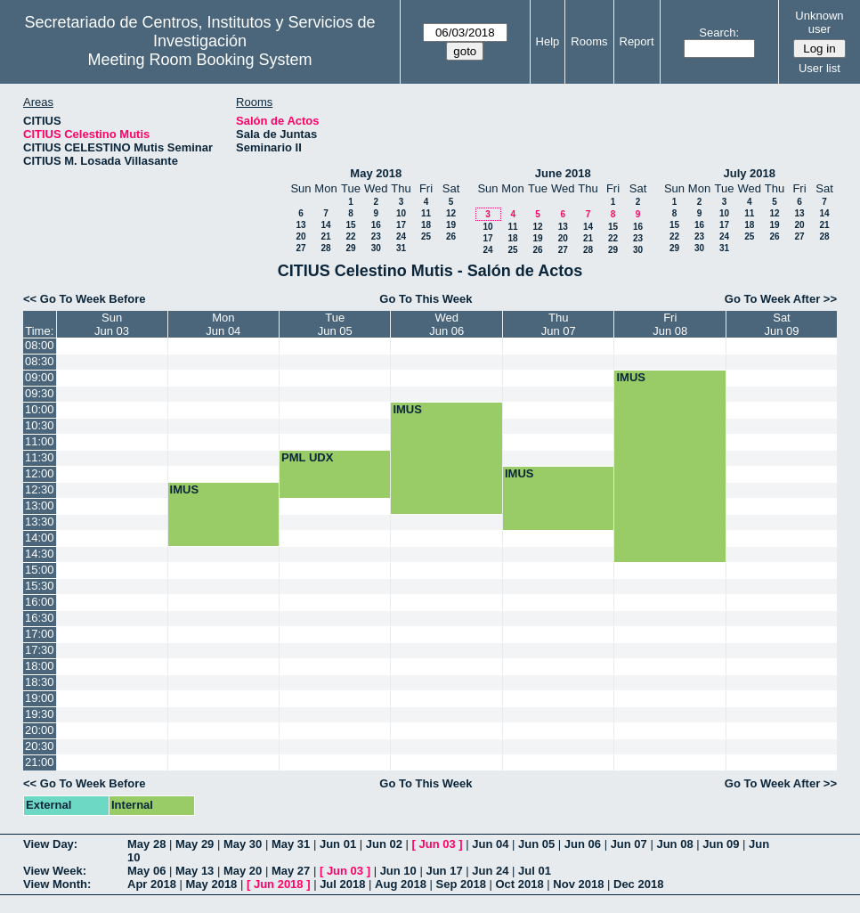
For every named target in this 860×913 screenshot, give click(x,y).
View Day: (50, 844)
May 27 (291, 870)
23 (376, 236)
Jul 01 (534, 870)
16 (376, 225)
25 (426, 236)
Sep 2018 (461, 884)
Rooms (589, 41)
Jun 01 (338, 844)
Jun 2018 (279, 884)
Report (637, 41)
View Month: (57, 884)
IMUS (630, 377)
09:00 (39, 377)
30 (376, 248)
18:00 (39, 666)
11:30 (39, 457)
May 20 (242, 870)
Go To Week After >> (781, 299)
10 (401, 213)
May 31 (291, 844)
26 (451, 236)
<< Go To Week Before (84, 299)
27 (300, 248)
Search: (719, 32)
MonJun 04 (223, 324)
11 (426, 213)
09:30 (39, 393)
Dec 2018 (638, 884)
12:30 (39, 489)
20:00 (39, 730)
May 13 (194, 870)
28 (325, 248)
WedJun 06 (446, 324)
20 (300, 236)
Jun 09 (720, 844)
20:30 (39, 746)
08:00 (39, 345)
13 (300, 225)
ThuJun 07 (558, 324)
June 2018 (563, 173)
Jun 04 (490, 844)
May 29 (194, 844)
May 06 (146, 870)
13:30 (39, 521)
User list (819, 68)
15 (350, 225)
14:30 (39, 553)
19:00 (39, 698)
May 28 (146, 844)
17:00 (39, 633)
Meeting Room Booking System (199, 60)
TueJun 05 (335, 324)
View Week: (54, 870)
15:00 (39, 569)
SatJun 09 (781, 324)
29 (350, 248)
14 (325, 225)
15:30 (39, 585)
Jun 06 (582, 844)
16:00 (39, 601)
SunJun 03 (111, 324)
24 (401, 236)
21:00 (39, 762)
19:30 (39, 714)
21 (325, 236)
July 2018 (749, 173)
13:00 (39, 505)
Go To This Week (425, 299)
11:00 (39, 441)
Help (548, 41)
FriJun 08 (670, 324)
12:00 (39, 473)
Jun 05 (536, 844)
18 (426, 225)
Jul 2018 (342, 884)
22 (350, 236)
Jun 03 (436, 844)
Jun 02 (384, 844)
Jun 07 (629, 844)
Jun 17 (444, 870)
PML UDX (307, 457)
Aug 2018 (400, 884)
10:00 (39, 409)
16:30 (39, 617)
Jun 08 (674, 844)
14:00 (39, 537)
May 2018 (376, 173)
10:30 (39, 425)
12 (451, 213)
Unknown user (819, 22)
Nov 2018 (578, 884)
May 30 (242, 844)
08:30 (39, 361)
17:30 (39, 649)
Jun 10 (398, 870)
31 (401, 248)
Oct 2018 (519, 884)
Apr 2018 (151, 884)
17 (401, 225)
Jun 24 (490, 870)
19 (451, 225)
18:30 (39, 682)
